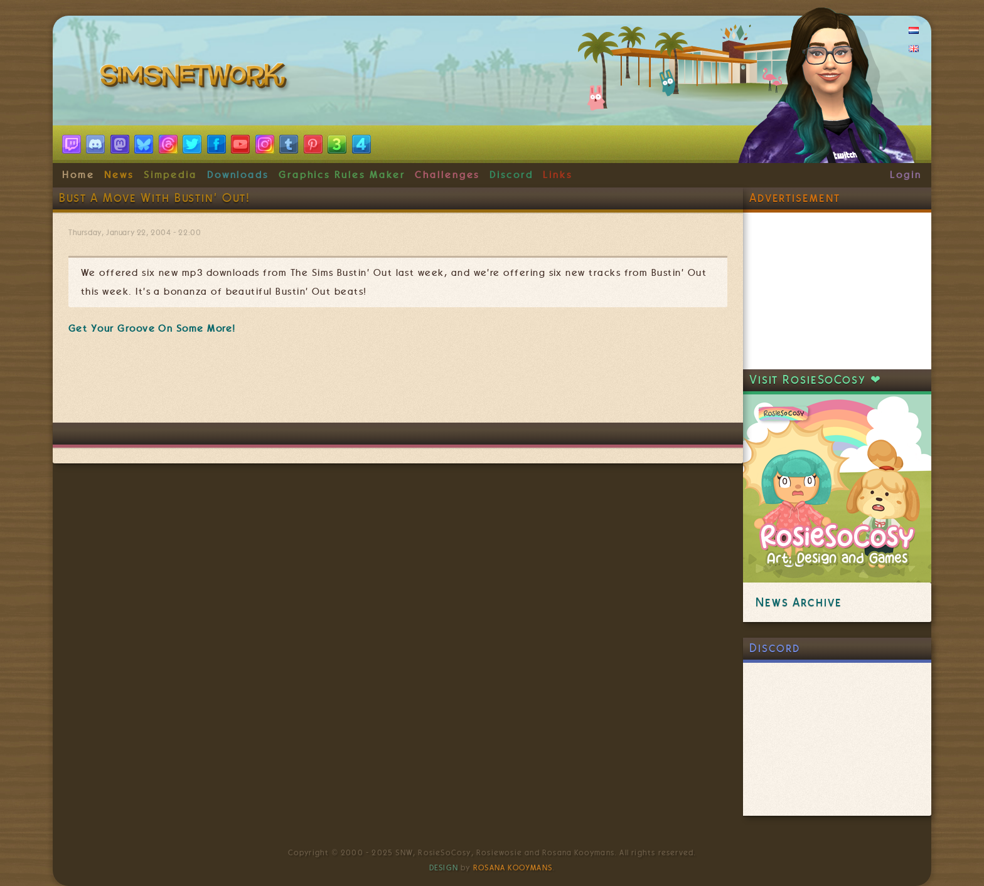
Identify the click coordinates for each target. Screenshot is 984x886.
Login (906, 175)
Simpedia (170, 175)
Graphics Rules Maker (342, 175)
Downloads (238, 175)
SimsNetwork (196, 78)
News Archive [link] (799, 602)
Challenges (447, 175)
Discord (511, 175)
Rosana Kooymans (512, 867)
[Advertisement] (397, 385)
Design (443, 867)
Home (78, 175)
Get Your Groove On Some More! (152, 328)
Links (557, 175)
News (119, 175)
